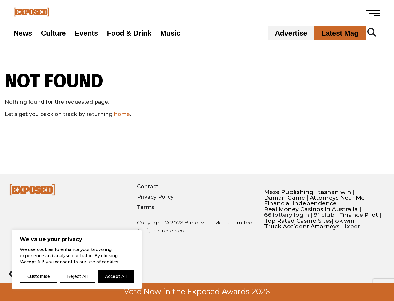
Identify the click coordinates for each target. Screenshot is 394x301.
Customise (38, 276)
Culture (53, 33)
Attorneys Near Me (337, 197)
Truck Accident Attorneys (302, 226)
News (23, 33)
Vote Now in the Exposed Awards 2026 (197, 291)
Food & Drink (129, 33)
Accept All (116, 276)
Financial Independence (300, 203)
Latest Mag (340, 33)
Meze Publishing (289, 192)
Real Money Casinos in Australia (311, 209)
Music (170, 33)
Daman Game (284, 197)
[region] (77, 259)
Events (86, 33)
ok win (345, 221)
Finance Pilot (358, 215)
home (122, 114)
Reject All (77, 276)
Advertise (291, 33)
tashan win (334, 192)
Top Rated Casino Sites (298, 221)
